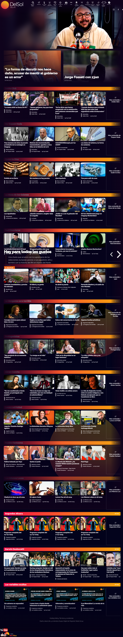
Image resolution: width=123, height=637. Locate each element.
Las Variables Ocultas (107, 5)
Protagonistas (90, 4)
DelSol (16, 4)
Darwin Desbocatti (50, 5)
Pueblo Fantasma (79, 5)
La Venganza (84, 5)
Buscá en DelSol (32, 5)
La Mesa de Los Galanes (61, 5)
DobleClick (38, 4)
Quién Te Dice (55, 5)
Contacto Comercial (110, 8)
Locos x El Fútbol (96, 5)
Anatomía (113, 4)
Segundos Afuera (102, 5)
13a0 (73, 4)
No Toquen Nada (44, 5)
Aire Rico (67, 4)
